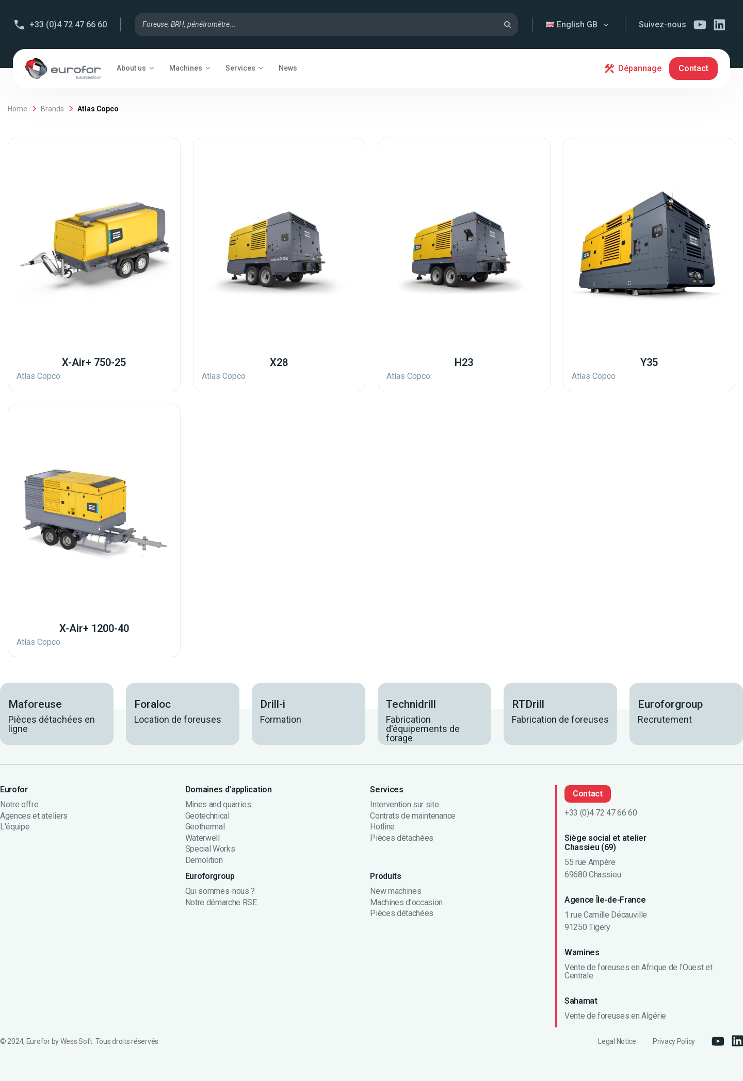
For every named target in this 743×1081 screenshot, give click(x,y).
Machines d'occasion (406, 903)
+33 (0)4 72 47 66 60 (68, 24)
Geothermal (205, 827)
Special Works (210, 849)
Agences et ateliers (34, 816)
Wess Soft (76, 1041)
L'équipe (14, 827)
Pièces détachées (401, 838)
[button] (135, 68)
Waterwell (202, 838)
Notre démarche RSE (221, 903)
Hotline (382, 827)
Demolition (204, 860)
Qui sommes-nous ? (220, 891)
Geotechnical (207, 816)
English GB (578, 24)
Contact (693, 68)
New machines (395, 891)
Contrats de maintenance (413, 816)
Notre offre (19, 805)
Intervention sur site (404, 805)
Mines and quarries (218, 805)
